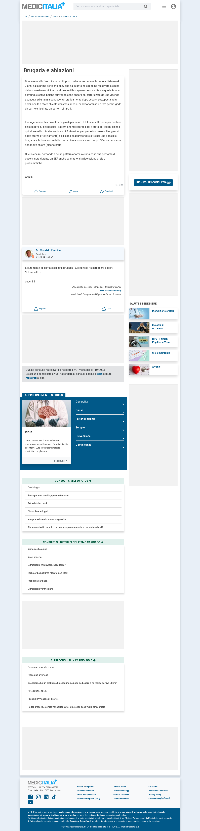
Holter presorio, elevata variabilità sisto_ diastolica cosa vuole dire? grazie (66, 707)
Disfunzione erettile (163, 310)
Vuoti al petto (35, 557)
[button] (40, 191)
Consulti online (119, 787)
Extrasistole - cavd (37, 503)
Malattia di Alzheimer (158, 326)
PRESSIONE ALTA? (37, 691)
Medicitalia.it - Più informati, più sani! (43, 7)
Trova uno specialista (86, 795)
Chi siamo (152, 787)
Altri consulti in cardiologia (73, 660)
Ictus (28, 432)
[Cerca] (147, 6)
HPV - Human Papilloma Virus (161, 340)
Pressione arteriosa (38, 675)
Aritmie (156, 366)
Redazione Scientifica (158, 791)
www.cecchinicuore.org (110, 290)
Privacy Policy (154, 795)
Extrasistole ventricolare (40, 589)
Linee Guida (96, 815)
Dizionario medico (121, 799)
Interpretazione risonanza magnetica (47, 519)
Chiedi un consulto (85, 791)
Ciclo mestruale (161, 352)
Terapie (100, 429)
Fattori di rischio (100, 420)
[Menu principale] (164, 6)
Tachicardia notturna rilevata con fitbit (48, 573)
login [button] (100, 373)
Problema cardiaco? (38, 580)
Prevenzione (100, 437)
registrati (31, 377)
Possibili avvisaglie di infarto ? (43, 699)
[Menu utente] (173, 6)
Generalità (100, 403)
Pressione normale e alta (41, 667)
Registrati (89, 787)
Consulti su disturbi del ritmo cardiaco (73, 542)
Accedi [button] (80, 787)
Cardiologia (34, 487)
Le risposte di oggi (121, 791)
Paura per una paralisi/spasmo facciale (48, 495)
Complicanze (100, 446)
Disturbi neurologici (38, 511)
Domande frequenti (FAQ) (88, 799)
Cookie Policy (154, 799)
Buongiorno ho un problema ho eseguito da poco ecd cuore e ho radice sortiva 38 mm (72, 683)
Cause (100, 411)
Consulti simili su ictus (73, 480)
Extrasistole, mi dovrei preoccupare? (47, 565)
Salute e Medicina (121, 795)
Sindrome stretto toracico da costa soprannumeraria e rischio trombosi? (65, 527)
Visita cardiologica (37, 549)
